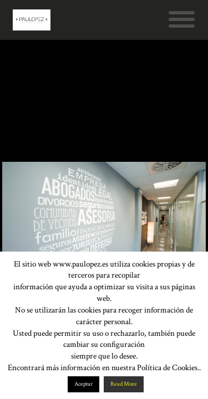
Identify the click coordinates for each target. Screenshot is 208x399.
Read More (123, 384)
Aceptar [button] (83, 384)
